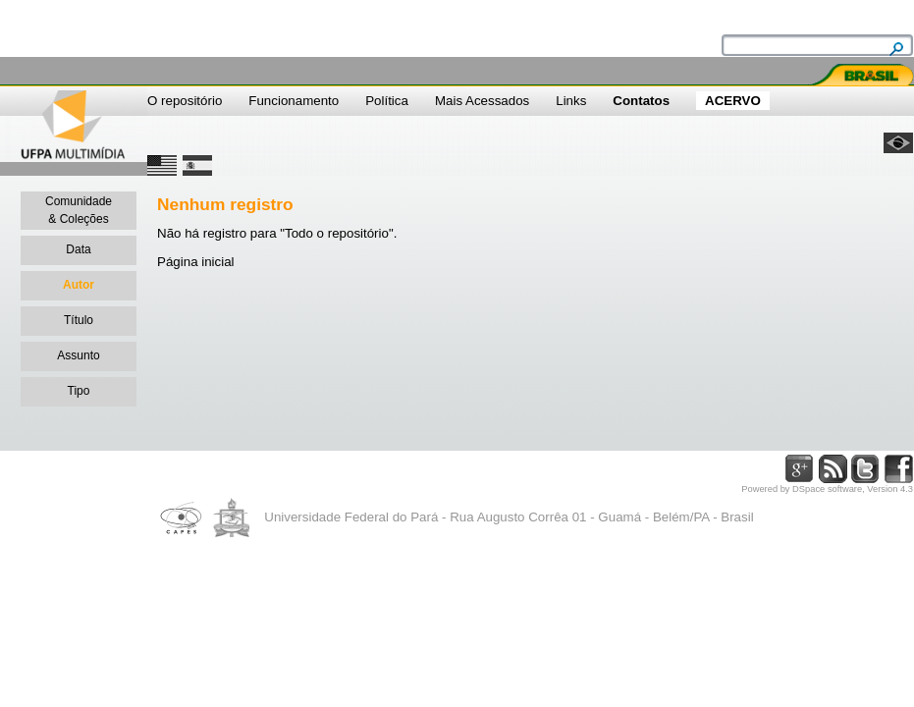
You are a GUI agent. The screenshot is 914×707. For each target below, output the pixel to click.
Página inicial (196, 261)
